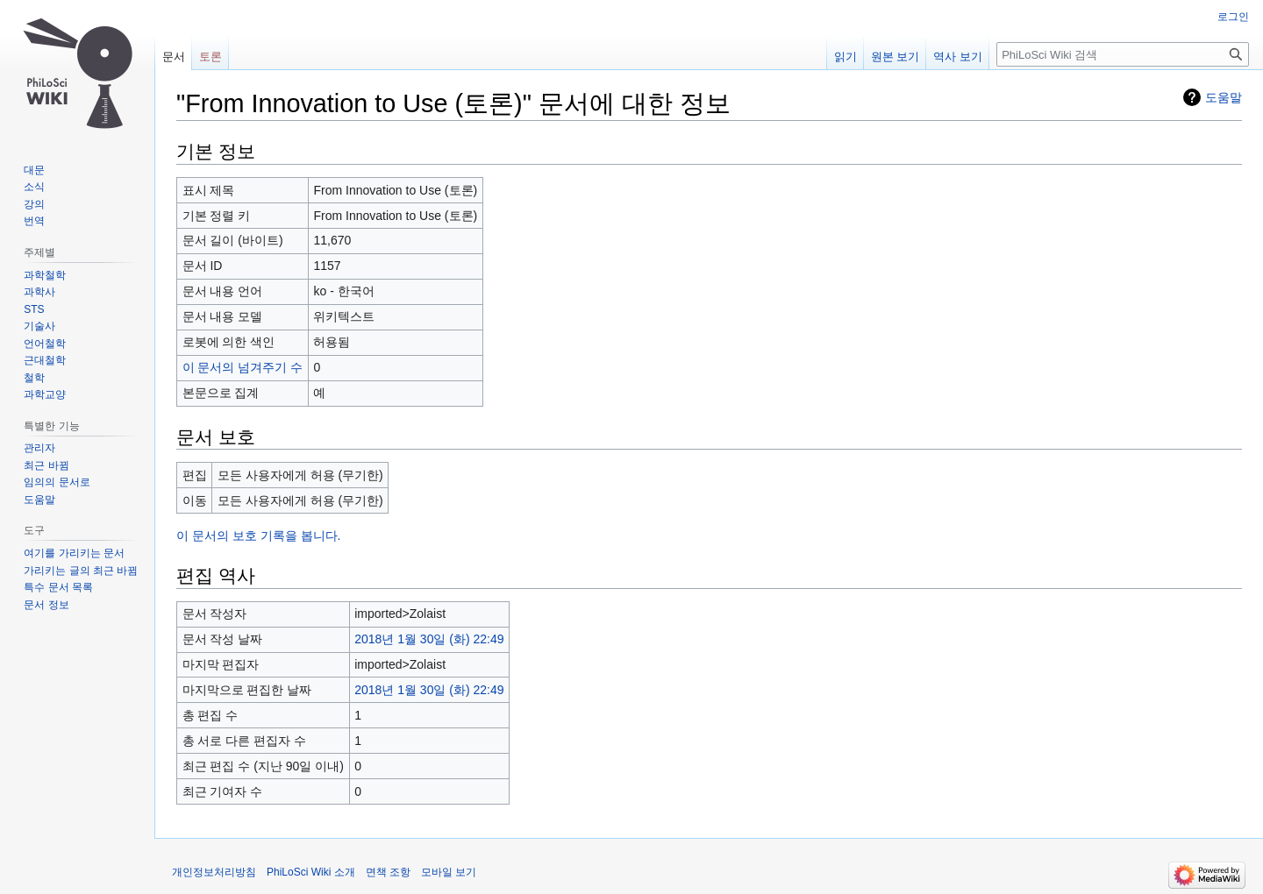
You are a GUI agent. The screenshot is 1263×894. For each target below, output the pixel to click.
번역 (34, 221)
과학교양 (45, 394)
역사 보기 (957, 56)
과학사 (39, 292)
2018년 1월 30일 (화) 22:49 (428, 639)
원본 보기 (895, 56)
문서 (173, 56)
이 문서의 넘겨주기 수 (242, 367)
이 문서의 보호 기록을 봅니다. (258, 536)
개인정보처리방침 (214, 872)
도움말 (1223, 97)
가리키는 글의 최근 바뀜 (81, 570)
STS (34, 309)
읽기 (845, 56)
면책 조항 (388, 872)
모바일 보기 (448, 872)
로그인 (1233, 17)
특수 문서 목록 (58, 587)
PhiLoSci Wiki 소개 (311, 872)
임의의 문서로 (56, 482)
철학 (34, 378)
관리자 (39, 448)
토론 (210, 56)
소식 (34, 187)
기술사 (39, 326)
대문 (34, 170)
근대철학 (45, 360)
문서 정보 (46, 605)
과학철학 (45, 275)
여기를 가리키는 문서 (74, 553)
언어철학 (45, 343)
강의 (34, 204)
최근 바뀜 (46, 465)
